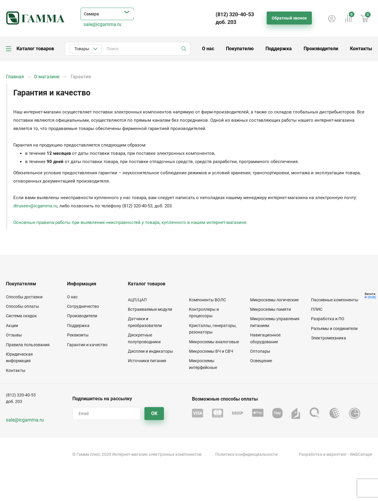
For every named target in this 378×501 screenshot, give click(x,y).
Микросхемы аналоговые (214, 341)
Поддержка (278, 48)
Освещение (261, 360)
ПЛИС (316, 309)
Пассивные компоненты (334, 299)
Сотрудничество (83, 306)
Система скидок (21, 315)
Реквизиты (78, 335)
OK (154, 413)
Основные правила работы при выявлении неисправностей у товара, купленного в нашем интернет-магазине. (130, 222)
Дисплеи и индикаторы (150, 351)
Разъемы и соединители (334, 328)
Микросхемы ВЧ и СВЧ (211, 351)
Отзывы (14, 335)
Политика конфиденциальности (246, 454)
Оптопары (260, 351)
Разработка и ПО (327, 318)
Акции (12, 325)
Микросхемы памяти (270, 309)
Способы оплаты (22, 306)
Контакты (361, 48)
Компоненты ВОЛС (207, 299)
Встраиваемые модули (150, 309)
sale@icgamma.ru (102, 24)
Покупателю (240, 48)
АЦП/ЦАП (137, 299)
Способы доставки (24, 297)
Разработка (310, 454)
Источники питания (147, 360)
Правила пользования (28, 344)
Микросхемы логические (274, 299)
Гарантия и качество (87, 344)
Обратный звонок (289, 18)
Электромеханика (328, 338)
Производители (321, 48)
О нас (208, 48)
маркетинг (336, 454)
